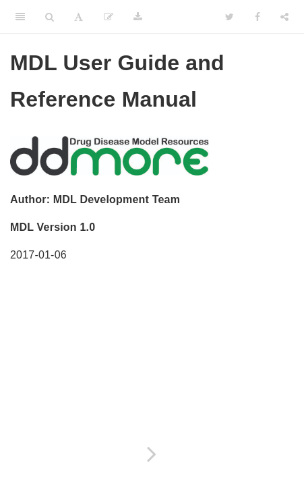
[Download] (137, 17)
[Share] (284, 17)
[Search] (49, 17)
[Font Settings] (78, 17)
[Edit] (108, 17)
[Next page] (152, 454)
